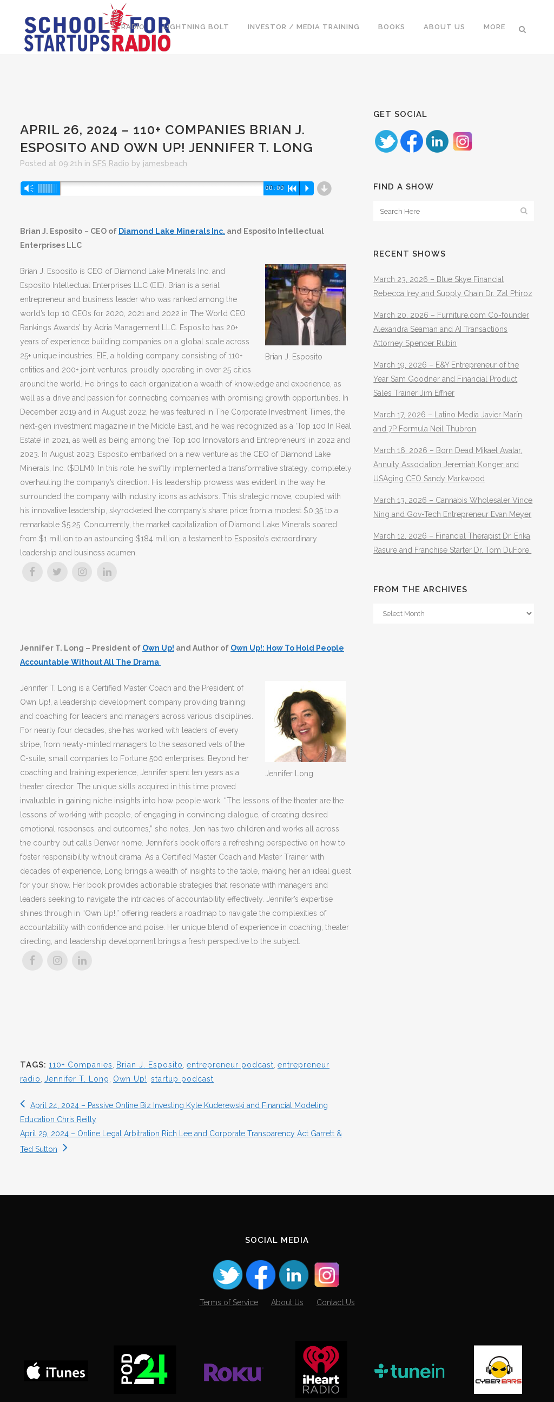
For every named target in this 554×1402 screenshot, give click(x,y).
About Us (287, 1302)
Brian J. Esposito (149, 1064)
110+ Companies (81, 1064)
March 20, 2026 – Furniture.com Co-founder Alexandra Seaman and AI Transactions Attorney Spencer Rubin (451, 329)
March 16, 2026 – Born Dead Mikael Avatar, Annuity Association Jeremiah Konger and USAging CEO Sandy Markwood (447, 464)
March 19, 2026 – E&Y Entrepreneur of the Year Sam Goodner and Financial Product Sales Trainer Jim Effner (446, 379)
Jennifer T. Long (76, 1079)
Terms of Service (229, 1302)
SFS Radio (111, 163)
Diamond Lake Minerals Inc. (171, 231)
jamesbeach (165, 163)
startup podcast (182, 1079)
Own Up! (158, 648)
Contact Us (335, 1302)
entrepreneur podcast (230, 1064)
